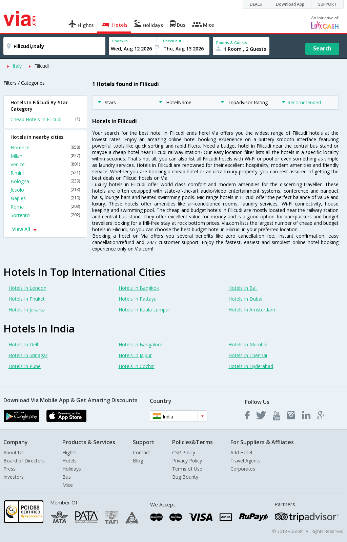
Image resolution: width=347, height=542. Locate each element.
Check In (120, 40)
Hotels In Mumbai (247, 344)
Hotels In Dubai (245, 299)
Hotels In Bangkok (139, 288)
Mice (67, 485)
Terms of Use (187, 468)
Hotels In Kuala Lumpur (144, 309)
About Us (13, 452)
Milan (45, 156)
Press (9, 468)
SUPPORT (327, 4)
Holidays (71, 468)
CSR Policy (183, 452)
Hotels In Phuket (26, 299)
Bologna (45, 181)
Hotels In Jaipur (135, 355)
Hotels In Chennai (247, 355)
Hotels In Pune (24, 366)
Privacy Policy (187, 460)
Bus (66, 477)
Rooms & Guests (231, 42)
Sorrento (45, 215)
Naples (45, 198)
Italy (17, 66)
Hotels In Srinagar (27, 355)
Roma (45, 206)
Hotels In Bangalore (140, 344)
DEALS (256, 4)
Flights (69, 452)
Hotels (69, 460)
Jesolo (45, 190)
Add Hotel (241, 452)
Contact (141, 452)
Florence (45, 147)
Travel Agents (245, 460)
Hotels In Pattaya (138, 299)
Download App (290, 4)
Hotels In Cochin (137, 366)
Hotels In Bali (243, 288)
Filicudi (41, 66)
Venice (45, 164)
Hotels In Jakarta (26, 309)
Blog (138, 460)
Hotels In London (27, 288)
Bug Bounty (185, 477)
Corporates (242, 468)
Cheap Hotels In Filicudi (45, 119)
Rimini (45, 173)
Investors (13, 477)
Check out (172, 40)
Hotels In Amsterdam (251, 309)
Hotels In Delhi (24, 344)
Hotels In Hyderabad (250, 366)
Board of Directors (24, 460)
